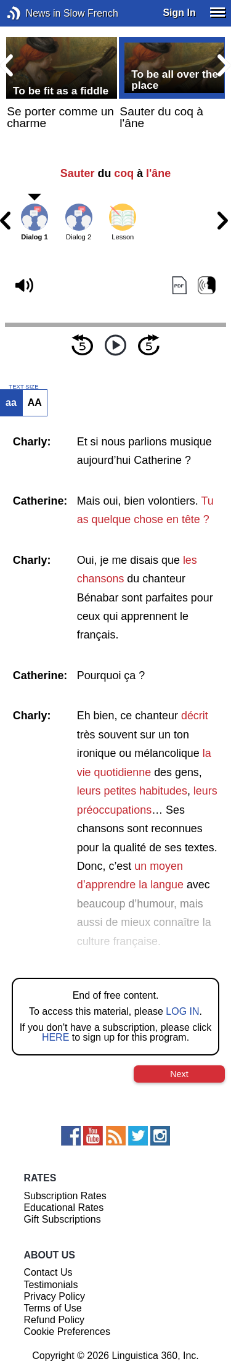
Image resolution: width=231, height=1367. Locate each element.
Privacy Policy (54, 1296)
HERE (55, 1037)
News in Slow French (32, 13)
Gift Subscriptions (61, 1219)
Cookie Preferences (66, 1331)
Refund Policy (53, 1320)
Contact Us (47, 1272)
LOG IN (182, 1011)
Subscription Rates (64, 1196)
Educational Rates (63, 1207)
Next (179, 1074)
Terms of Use (52, 1308)
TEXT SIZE (23, 387)
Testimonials (50, 1284)
